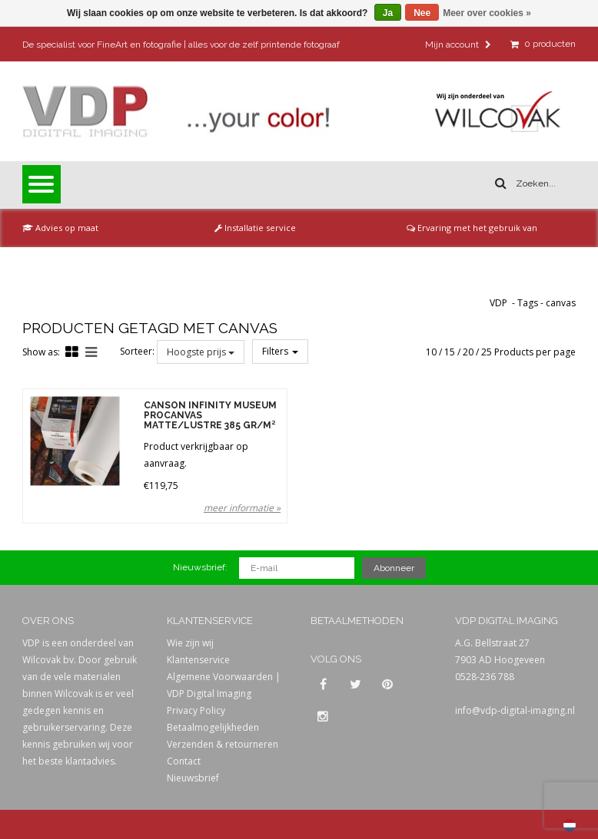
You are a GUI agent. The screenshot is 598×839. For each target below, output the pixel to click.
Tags (527, 302)
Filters (280, 351)
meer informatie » (242, 507)
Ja (388, 13)
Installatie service (255, 227)
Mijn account (458, 44)
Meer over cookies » (487, 13)
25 (486, 351)
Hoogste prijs (200, 351)
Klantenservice (198, 659)
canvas (561, 302)
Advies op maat (60, 227)
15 (449, 351)
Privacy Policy (196, 710)
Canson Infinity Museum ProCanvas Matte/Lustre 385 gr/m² (210, 416)
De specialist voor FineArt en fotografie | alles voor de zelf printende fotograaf (181, 44)
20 (468, 351)
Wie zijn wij (190, 642)
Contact (184, 761)
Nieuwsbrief (193, 777)
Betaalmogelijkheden (213, 727)
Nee (422, 13)
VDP (498, 302)
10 (431, 351)
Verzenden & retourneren (222, 744)
